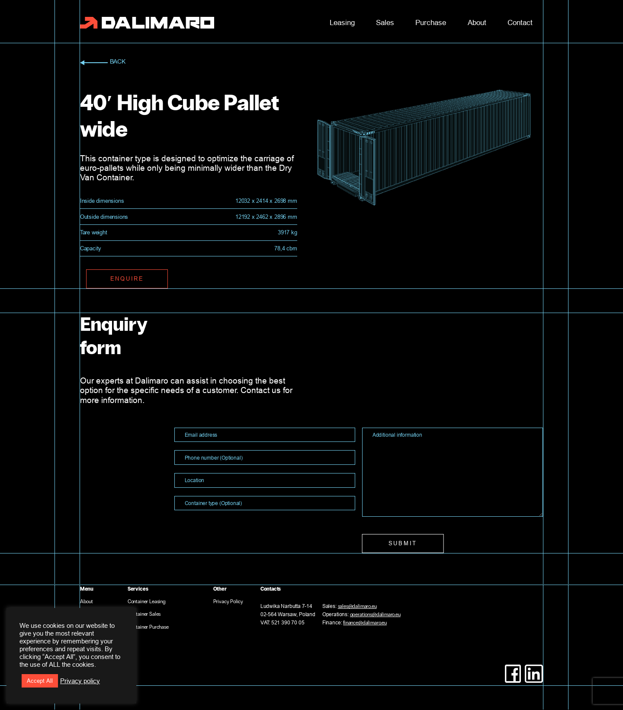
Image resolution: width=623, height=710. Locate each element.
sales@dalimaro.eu (357, 606)
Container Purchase (148, 627)
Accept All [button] (40, 680)
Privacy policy (80, 680)
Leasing (342, 23)
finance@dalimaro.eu (365, 623)
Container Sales (144, 614)
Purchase (430, 23)
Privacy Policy (228, 601)
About (477, 23)
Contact (520, 23)
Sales (385, 23)
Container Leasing (147, 601)
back (102, 62)
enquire (127, 278)
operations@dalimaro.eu (375, 614)
